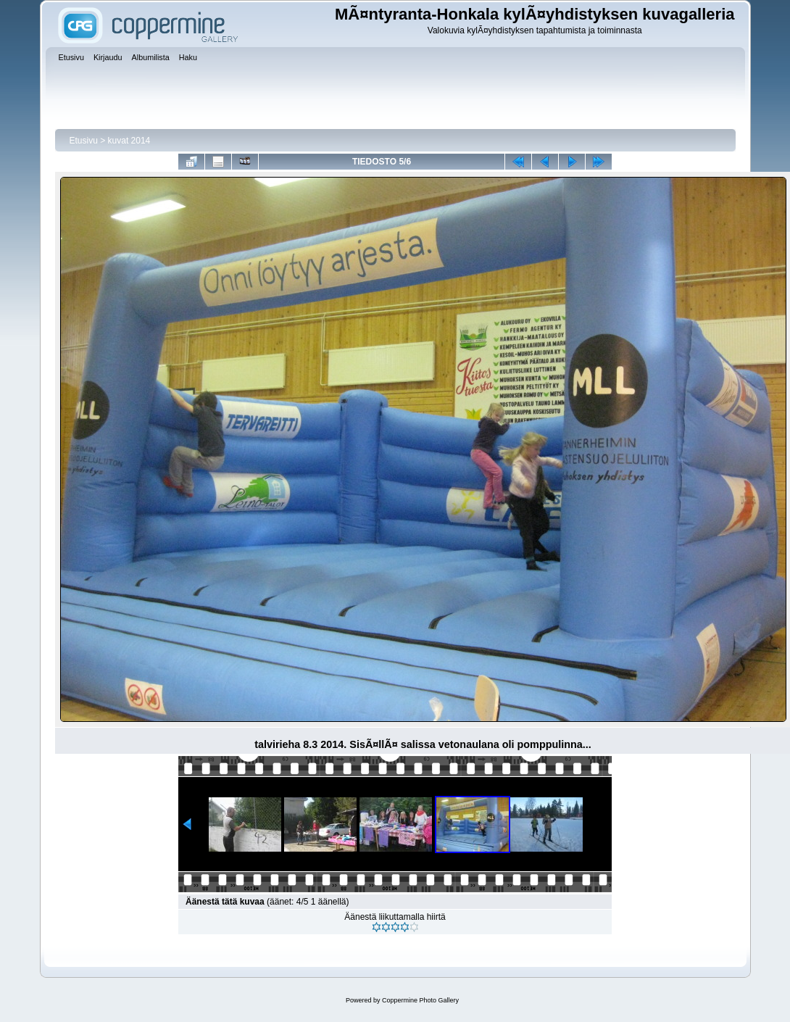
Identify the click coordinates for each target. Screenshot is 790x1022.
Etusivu (84, 141)
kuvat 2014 (129, 141)
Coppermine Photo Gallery (420, 1000)
